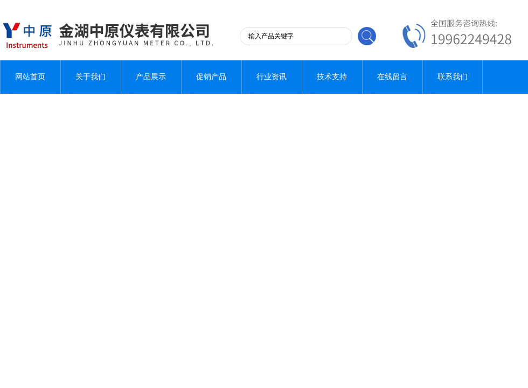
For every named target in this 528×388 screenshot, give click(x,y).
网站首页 (30, 77)
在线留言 (392, 77)
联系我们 (452, 77)
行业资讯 (271, 77)
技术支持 (332, 77)
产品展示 (151, 77)
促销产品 (211, 77)
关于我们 (90, 77)
